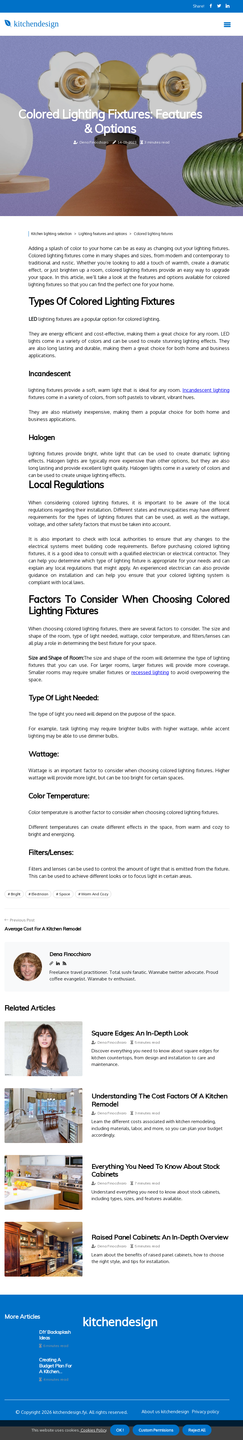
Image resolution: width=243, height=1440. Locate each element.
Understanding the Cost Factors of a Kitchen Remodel (159, 1100)
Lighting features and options (103, 233)
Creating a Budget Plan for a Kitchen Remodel (55, 1365)
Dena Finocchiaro (94, 142)
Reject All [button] (197, 1430)
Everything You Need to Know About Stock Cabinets (155, 1170)
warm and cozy (94, 894)
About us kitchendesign (165, 1411)
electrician (40, 894)
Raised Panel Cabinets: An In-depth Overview (160, 1237)
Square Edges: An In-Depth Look (140, 1033)
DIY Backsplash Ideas (54, 1335)
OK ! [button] (120, 1430)
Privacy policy (205, 1411)
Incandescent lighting (206, 390)
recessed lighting (150, 672)
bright (15, 894)
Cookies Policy (93, 1430)
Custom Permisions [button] (156, 1430)
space (64, 894)
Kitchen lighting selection (51, 233)
